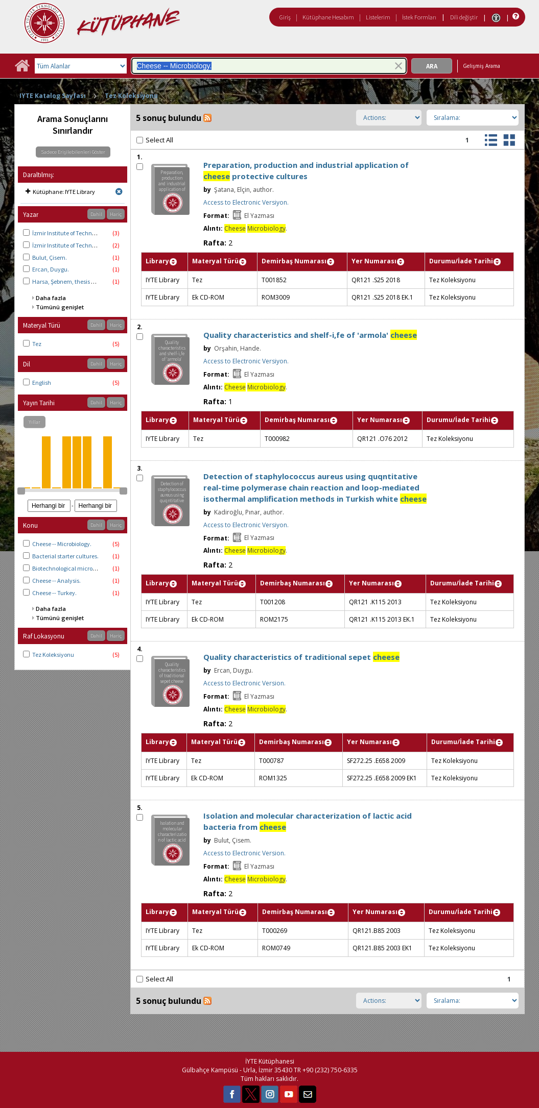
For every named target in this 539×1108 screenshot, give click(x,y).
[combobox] (269, 65)
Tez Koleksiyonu (131, 95)
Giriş (285, 17)
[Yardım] (514, 16)
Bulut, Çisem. (49, 257)
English (41, 382)
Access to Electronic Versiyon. (246, 202)
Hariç (116, 214)
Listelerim (378, 17)
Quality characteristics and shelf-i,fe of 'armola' (310, 335)
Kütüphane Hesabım (328, 17)
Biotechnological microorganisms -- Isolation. (91, 568)
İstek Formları (419, 17)
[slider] (21, 491)
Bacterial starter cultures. (65, 556)
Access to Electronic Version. (244, 683)
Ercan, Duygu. (50, 269)
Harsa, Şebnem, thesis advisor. (71, 281)
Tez (36, 344)
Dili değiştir (464, 17)
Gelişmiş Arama (481, 65)
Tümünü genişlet (60, 307)
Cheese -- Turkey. (54, 593)
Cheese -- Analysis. (56, 580)
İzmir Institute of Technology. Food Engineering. (93, 233)
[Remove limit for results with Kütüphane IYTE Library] (119, 191)
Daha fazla (51, 298)
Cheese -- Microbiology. (61, 544)
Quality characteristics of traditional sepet (301, 657)
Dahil (96, 214)
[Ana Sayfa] (22, 69)
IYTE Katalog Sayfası (52, 95)
